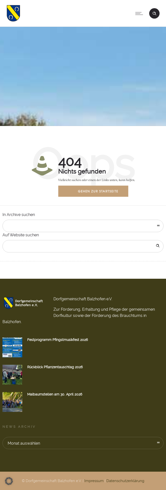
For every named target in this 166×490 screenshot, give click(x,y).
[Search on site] (83, 246)
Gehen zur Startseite (98, 191)
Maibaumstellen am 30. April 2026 (54, 394)
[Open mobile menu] (140, 13)
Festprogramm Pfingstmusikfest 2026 (57, 340)
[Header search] (154, 13)
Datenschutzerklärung (125, 481)
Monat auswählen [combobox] (24, 443)
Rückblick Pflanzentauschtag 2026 (55, 367)
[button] (9, 481)
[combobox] (83, 226)
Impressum (94, 481)
